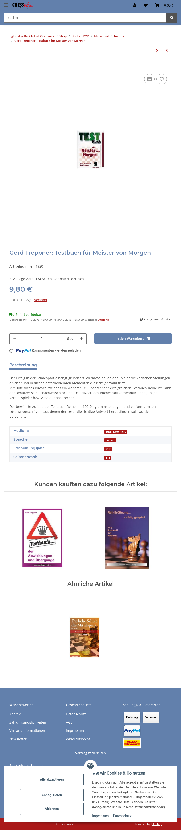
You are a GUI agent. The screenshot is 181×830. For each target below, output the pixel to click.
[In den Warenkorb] (13, 65)
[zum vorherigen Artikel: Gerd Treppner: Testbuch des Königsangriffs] (167, 50)
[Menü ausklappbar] (6, 3)
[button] (134, 5)
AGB (69, 722)
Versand (40, 300)
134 (108, 457)
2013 (108, 449)
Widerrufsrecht (78, 739)
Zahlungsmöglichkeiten (27, 722)
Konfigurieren (52, 795)
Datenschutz (122, 816)
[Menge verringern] (15, 339)
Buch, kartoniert (116, 431)
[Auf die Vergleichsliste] (149, 79)
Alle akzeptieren (52, 779)
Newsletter (18, 739)
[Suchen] (171, 18)
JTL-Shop (156, 824)
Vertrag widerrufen (90, 753)
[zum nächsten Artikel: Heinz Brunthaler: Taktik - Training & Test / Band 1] (157, 50)
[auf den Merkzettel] (161, 79)
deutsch (110, 440)
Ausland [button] (103, 320)
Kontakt (15, 714)
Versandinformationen (27, 730)
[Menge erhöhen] (81, 339)
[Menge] (42, 339)
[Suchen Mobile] (85, 18)
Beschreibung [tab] (23, 365)
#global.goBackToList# (25, 36)
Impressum (100, 816)
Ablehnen (52, 809)
